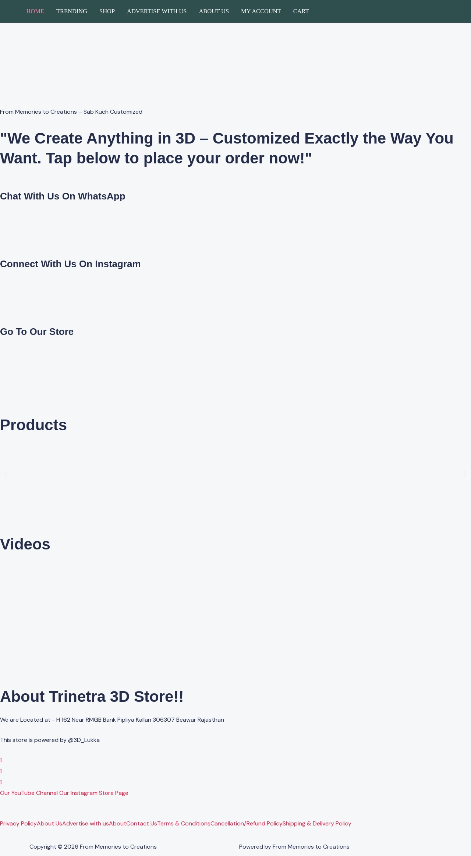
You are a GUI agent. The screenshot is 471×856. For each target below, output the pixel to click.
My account (261, 11)
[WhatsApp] (1, 760)
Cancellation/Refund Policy (246, 824)
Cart (301, 11)
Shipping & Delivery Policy (317, 824)
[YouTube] (1, 782)
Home (35, 11)
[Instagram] (1, 771)
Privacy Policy (18, 824)
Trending (71, 11)
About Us (214, 11)
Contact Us (141, 824)
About (117, 824)
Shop (107, 11)
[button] (5, 473)
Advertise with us (157, 11)
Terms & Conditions (183, 824)
